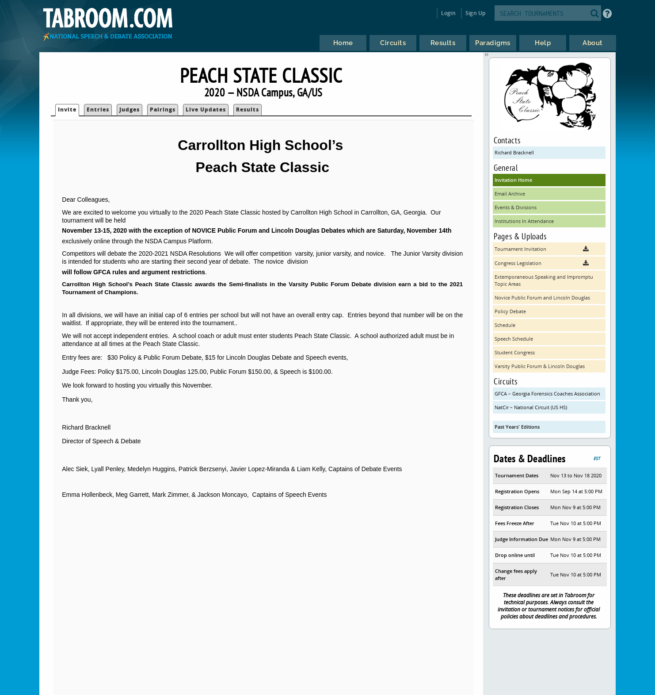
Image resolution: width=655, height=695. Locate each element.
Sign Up (475, 13)
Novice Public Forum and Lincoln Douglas (542, 297)
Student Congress (515, 352)
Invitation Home (513, 180)
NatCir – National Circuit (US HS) (531, 407)
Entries (98, 109)
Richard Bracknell (514, 152)
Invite (67, 109)
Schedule (505, 325)
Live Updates (206, 109)
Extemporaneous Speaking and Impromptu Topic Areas (544, 280)
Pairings (162, 109)
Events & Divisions (516, 207)
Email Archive (510, 193)
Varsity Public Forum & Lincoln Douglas (540, 366)
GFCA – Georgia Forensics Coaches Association (547, 393)
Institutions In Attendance (524, 221)
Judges (129, 109)
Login (448, 13)
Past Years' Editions (517, 426)
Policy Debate (510, 311)
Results (247, 109)
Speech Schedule (514, 338)
